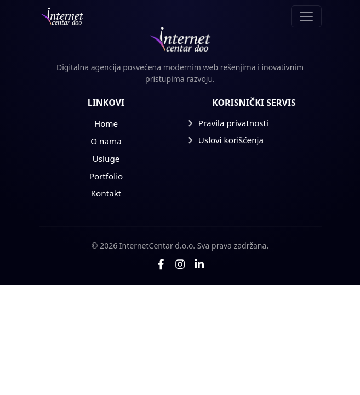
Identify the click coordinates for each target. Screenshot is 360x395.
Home (106, 123)
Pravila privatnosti (228, 122)
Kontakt (106, 193)
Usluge (106, 158)
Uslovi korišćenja (225, 139)
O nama (105, 141)
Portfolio (106, 176)
